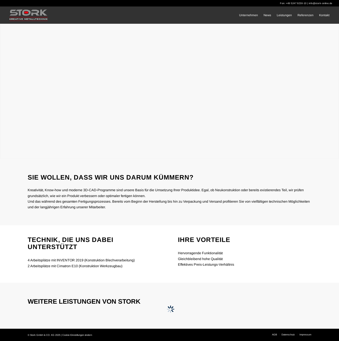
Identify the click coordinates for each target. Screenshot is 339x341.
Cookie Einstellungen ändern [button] (77, 335)
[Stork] (29, 15)
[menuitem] (248, 15)
